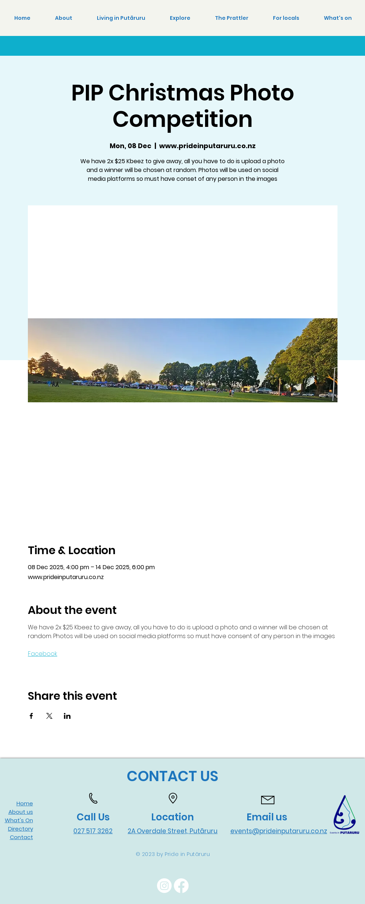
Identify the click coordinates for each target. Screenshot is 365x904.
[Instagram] (164, 885)
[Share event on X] (49, 716)
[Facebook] (181, 885)
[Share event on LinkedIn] (67, 716)
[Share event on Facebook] (31, 716)
